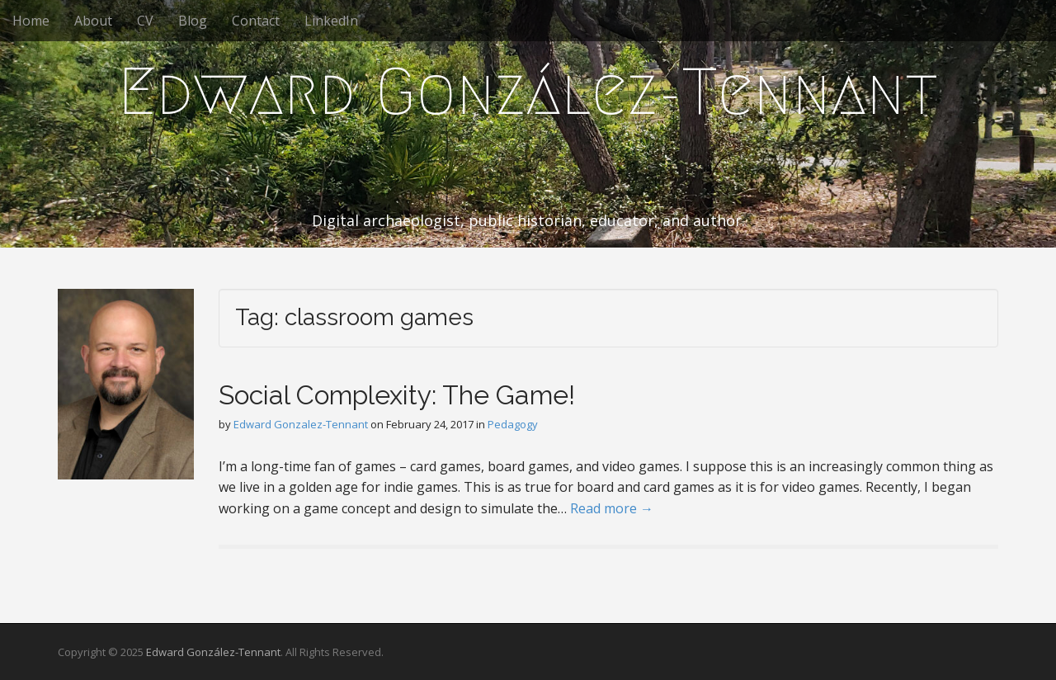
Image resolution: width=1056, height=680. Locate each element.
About (93, 21)
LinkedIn (331, 21)
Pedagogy (513, 424)
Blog (192, 21)
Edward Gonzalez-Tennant (300, 424)
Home (31, 21)
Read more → (611, 508)
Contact (256, 21)
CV (145, 21)
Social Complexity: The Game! (397, 395)
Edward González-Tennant (528, 91)
